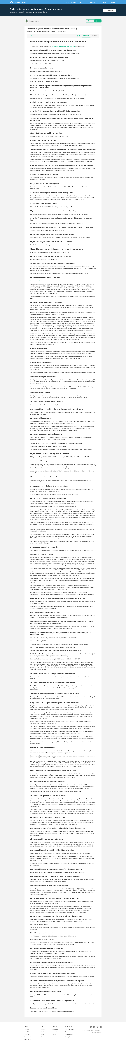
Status (54, 1034)
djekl (30, 20)
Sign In (104, 2)
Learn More (110, 10)
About (42, 1034)
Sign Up (113, 2)
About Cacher (71, 2)
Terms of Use (69, 1034)
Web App (82, 2)
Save (98, 21)
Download (91, 2)
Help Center (55, 1029)
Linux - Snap (27, 1039)
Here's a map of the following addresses (41, 281)
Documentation (69, 1029)
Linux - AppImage (29, 1037)
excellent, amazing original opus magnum (63, 46)
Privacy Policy (69, 1037)
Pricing (43, 1037)
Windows (26, 1034)
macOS (26, 1032)
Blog (66, 1032)
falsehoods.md (33, 36)
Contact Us (55, 1032)
